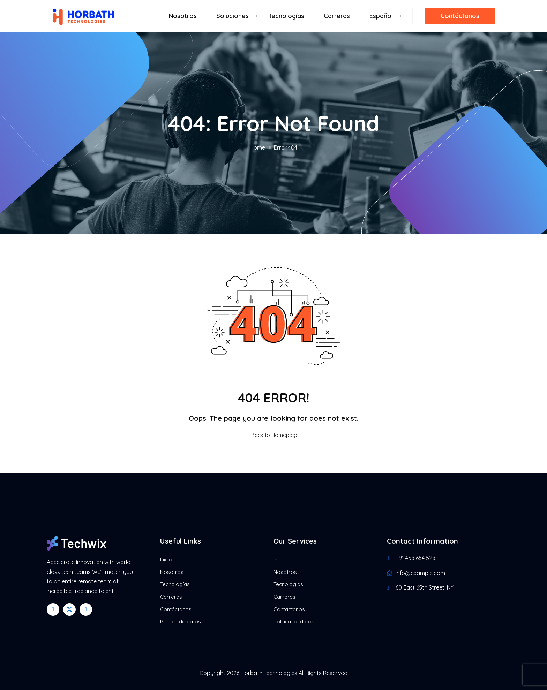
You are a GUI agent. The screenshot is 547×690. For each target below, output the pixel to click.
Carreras (337, 16)
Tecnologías (286, 16)
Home (257, 147)
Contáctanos (460, 16)
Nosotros (183, 16)
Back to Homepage (273, 434)
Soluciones (232, 16)
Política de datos (180, 621)
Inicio (166, 559)
